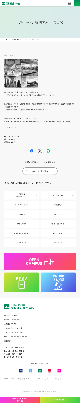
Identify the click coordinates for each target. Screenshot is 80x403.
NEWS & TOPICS (9, 379)
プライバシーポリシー (43, 379)
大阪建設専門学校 (10, 324)
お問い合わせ (58, 379)
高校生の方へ (64, 214)
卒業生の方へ (27, 243)
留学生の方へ (64, 243)
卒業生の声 (63, 205)
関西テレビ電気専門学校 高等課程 (16, 337)
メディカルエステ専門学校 (13, 332)
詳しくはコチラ (9, 139)
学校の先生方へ (63, 233)
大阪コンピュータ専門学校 (13, 328)
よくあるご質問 (63, 195)
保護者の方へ (27, 224)
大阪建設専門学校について (26, 195)
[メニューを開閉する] (77, 3)
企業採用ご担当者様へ (25, 233)
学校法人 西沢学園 (10, 315)
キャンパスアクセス (26, 205)
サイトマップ (30, 379)
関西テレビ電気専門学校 (12, 319)
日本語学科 (8, 341)
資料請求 (20, 379)
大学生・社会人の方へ (62, 224)
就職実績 (28, 214)
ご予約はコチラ (9, 142)
